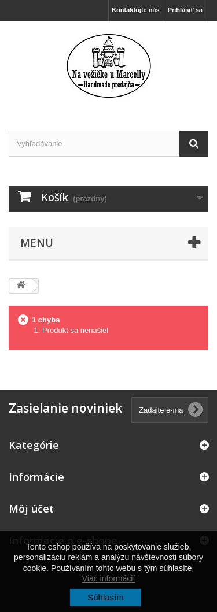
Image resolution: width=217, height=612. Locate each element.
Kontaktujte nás (136, 9)
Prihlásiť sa (185, 9)
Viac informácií (108, 578)
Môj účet (31, 508)
